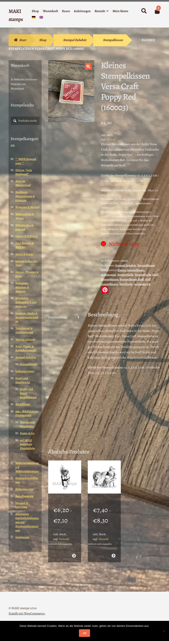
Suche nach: (143, 11)
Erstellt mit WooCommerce (27, 608)
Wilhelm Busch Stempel (24, 227)
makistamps (108, 275)
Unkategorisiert (24, 371)
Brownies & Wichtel (27, 207)
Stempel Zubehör (74, 40)
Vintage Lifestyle (25, 339)
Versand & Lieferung (21, 505)
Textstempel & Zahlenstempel (24, 330)
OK (84, 633)
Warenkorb (50, 11)
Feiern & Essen (24, 254)
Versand (111, 139)
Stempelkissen (113, 40)
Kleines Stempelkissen (131, 270)
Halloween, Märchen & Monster (22, 287)
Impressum (22, 537)
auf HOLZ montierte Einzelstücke (27, 444)
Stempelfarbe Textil (147, 275)
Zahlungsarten (24, 489)
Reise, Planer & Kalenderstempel (25, 348)
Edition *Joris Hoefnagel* (23, 172)
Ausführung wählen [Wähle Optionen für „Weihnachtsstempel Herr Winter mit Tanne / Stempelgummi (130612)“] (74, 550)
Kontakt (100, 11)
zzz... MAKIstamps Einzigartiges (26, 413)
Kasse (66, 11)
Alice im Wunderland (23, 183)
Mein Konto (120, 11)
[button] (88, 66)
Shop (35, 11)
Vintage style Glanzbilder (27, 424)
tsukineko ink (142, 284)
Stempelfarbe (125, 275)
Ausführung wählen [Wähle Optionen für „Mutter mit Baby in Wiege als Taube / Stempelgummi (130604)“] (113, 550)
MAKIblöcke (22, 404)
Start (22, 40)
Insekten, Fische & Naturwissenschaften (27, 317)
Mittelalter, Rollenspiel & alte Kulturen (26, 302)
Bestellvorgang (24, 496)
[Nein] (164, 631)
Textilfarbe (125, 284)
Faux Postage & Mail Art (24, 245)
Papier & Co (27, 433)
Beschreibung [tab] (57, 317)
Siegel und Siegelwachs (22, 380)
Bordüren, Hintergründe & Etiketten (25, 196)
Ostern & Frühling (26, 236)
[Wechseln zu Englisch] (41, 18)
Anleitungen (82, 11)
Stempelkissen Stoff (132, 279)
